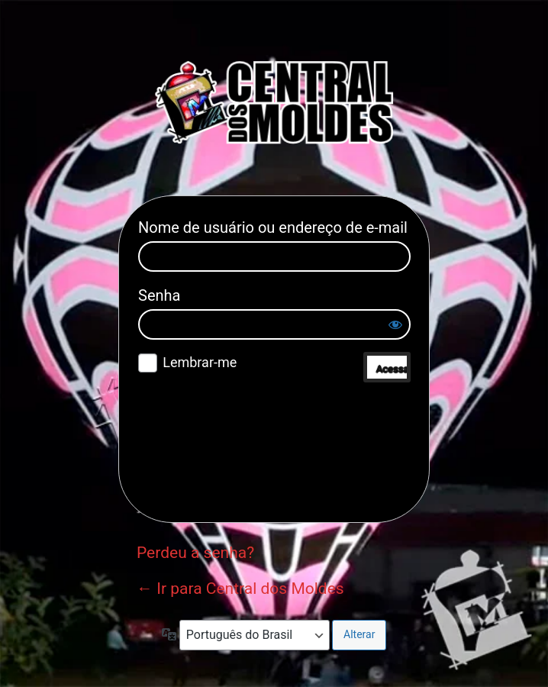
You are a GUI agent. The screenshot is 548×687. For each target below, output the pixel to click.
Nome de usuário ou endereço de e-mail (273, 227)
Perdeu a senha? (195, 552)
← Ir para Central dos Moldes (240, 588)
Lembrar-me (200, 362)
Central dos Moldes (274, 102)
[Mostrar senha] (395, 324)
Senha (159, 295)
